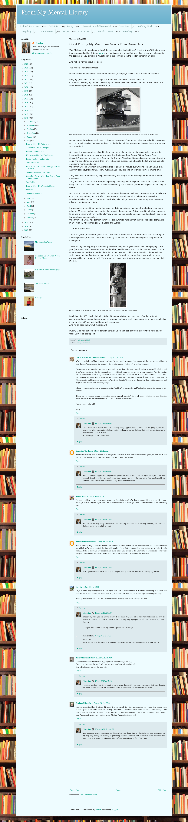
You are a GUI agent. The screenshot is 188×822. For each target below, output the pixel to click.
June (29, 198)
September (31, 133)
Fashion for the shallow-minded (97, 26)
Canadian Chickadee (84, 451)
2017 (26, 99)
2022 (26, 79)
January (30, 218)
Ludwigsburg (25, 31)
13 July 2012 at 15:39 (105, 542)
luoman (98, 810)
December (31, 122)
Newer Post (74, 790)
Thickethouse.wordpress (86, 542)
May (29, 202)
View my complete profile (42, 53)
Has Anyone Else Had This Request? (40, 155)
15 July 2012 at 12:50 (91, 587)
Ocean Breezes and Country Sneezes (91, 357)
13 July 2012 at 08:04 (103, 424)
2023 (26, 76)
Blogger (115, 810)
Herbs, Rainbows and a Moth (37, 159)
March (29, 210)
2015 (26, 106)
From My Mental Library (54, 12)
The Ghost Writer (42, 284)
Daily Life (53, 26)
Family (70, 26)
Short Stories (83, 31)
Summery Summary (33, 193)
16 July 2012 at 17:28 (102, 636)
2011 (26, 222)
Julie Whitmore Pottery (85, 658)
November (31, 125)
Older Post (162, 790)
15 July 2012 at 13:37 (103, 613)
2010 (26, 226)
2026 (26, 64)
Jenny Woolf (81, 496)
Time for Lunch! (32, 163)
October (30, 129)
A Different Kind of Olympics (37, 148)
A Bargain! (39, 297)
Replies (82, 419)
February (30, 214)
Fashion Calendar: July (35, 152)
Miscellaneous (47, 31)
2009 (26, 230)
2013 (26, 114)
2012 (26, 118)
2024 (26, 72)
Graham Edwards (83, 703)
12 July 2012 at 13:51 (114, 357)
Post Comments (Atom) (89, 795)
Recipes (66, 31)
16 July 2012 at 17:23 (103, 681)
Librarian (87, 424)
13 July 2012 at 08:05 (103, 472)
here (101, 53)
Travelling (127, 31)
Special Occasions (105, 31)
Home (118, 790)
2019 (26, 91)
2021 (26, 83)
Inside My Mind (144, 26)
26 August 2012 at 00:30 (100, 703)
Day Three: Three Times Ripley (47, 270)
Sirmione (29, 190)
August (30, 137)
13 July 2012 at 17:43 (103, 520)
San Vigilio (30, 182)
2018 (26, 95)
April (29, 206)
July (28, 141)
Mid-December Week (43, 242)
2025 (26, 68)
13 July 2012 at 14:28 (95, 496)
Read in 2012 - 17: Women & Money (40, 186)
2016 (26, 103)
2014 (26, 110)
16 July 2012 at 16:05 (104, 658)
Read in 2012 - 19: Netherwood (38, 144)
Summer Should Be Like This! (38, 172)
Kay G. (79, 587)
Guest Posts (124, 26)
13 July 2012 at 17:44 (103, 568)
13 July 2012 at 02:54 (102, 451)
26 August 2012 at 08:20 (104, 729)
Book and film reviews (30, 26)
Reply (78, 413)
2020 (26, 87)
